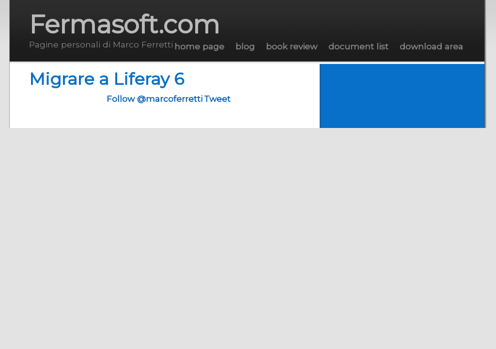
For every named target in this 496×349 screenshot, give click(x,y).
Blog (245, 46)
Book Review (291, 46)
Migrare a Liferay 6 (106, 79)
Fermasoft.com (124, 24)
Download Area (431, 46)
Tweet (217, 99)
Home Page (199, 46)
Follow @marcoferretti (154, 99)
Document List (358, 46)
